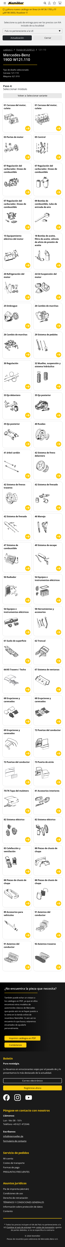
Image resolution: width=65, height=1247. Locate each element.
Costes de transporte (14, 1162)
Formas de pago (11, 1167)
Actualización (17, 37)
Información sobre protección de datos (23, 1206)
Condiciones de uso (13, 1193)
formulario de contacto (14, 1140)
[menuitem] (8, 49)
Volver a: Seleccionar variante (32, 95)
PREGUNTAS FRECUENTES (16, 1171)
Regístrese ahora (32, 1087)
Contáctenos (15, 1044)
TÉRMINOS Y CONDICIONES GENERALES (23, 1202)
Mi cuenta (8, 1158)
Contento (8, 1211)
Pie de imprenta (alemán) (16, 1188)
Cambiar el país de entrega (19, 1227)
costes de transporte (45, 1227)
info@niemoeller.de (13, 1136)
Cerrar (47, 37)
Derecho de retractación (15, 1197)
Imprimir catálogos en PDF (22, 1038)
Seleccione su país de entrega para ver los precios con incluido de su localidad (32, 24)
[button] (5, 3)
